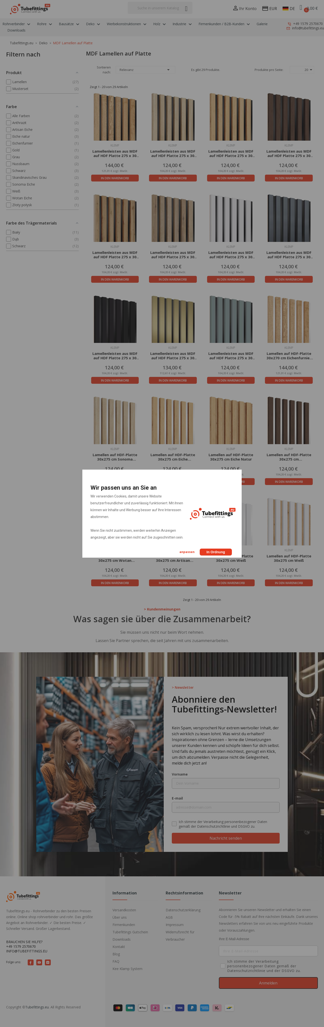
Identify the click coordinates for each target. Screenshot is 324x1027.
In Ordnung (216, 552)
